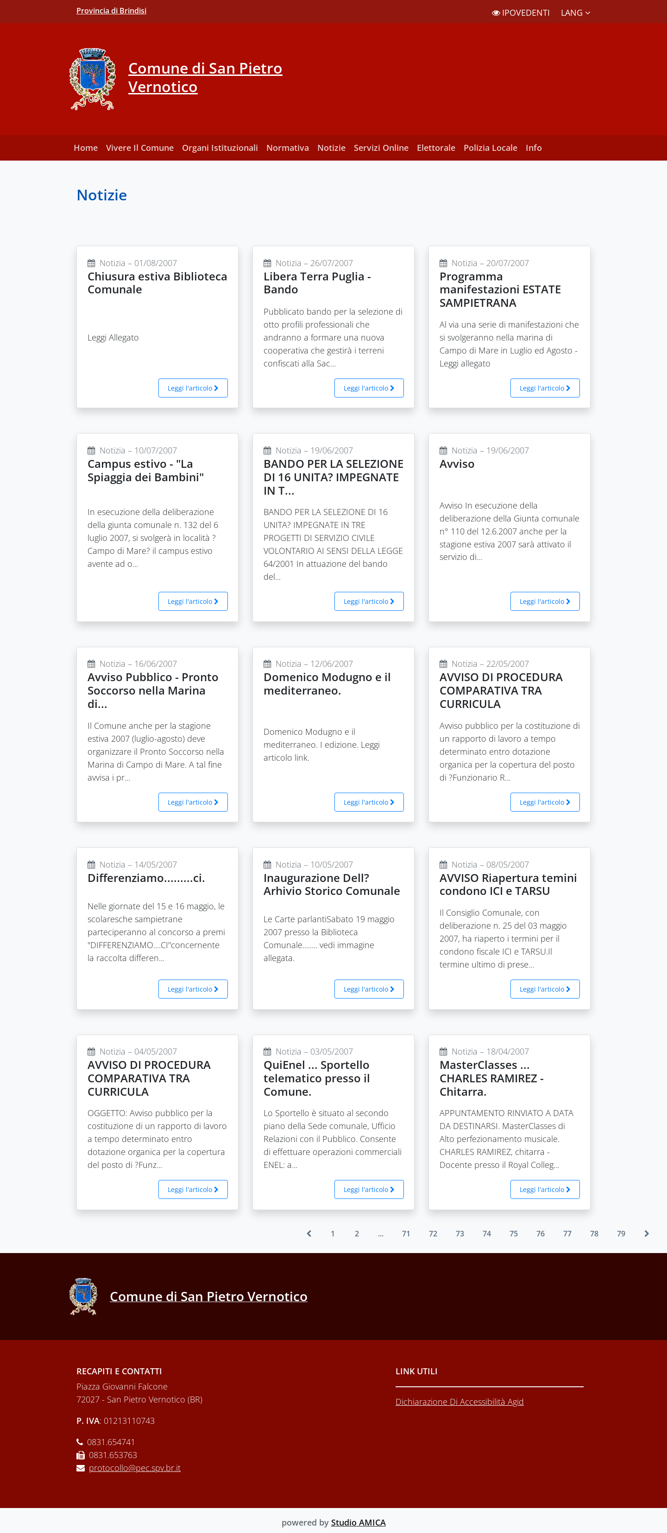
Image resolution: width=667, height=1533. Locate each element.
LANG (576, 12)
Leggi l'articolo (193, 388)
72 (433, 1234)
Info (534, 147)
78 (594, 1234)
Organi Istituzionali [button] (220, 147)
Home (86, 147)
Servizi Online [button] (381, 147)
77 (567, 1234)
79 (621, 1234)
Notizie (331, 147)
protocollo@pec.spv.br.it (135, 1467)
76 (540, 1234)
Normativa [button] (287, 147)
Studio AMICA (358, 1522)
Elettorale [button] (436, 147)
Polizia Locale (490, 147)
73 (460, 1234)
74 (487, 1234)
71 (406, 1234)
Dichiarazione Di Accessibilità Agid (460, 1401)
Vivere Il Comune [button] (140, 147)
